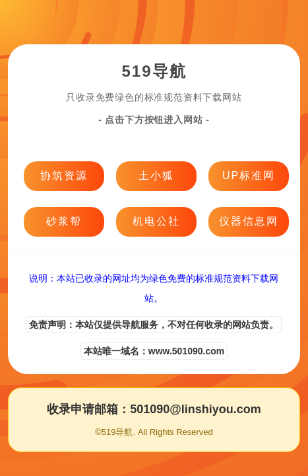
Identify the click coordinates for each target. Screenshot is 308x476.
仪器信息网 (248, 221)
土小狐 (156, 175)
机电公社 (156, 221)
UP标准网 (248, 175)
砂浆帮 (64, 221)
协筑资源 (64, 175)
